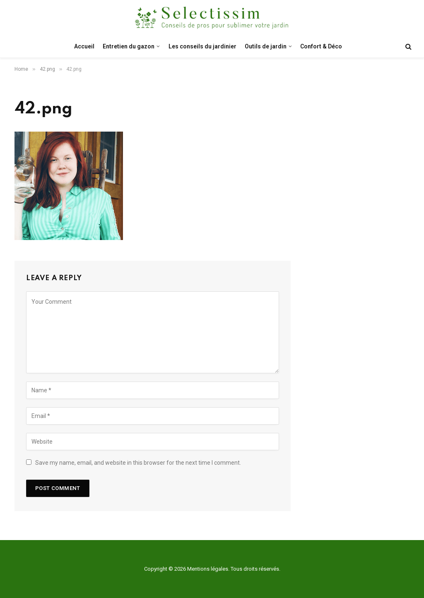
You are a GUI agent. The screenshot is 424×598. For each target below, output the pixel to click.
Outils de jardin (266, 46)
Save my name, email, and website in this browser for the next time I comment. (138, 462)
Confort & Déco (321, 46)
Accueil (84, 46)
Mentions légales (207, 569)
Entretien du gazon (128, 46)
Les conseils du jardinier (202, 46)
